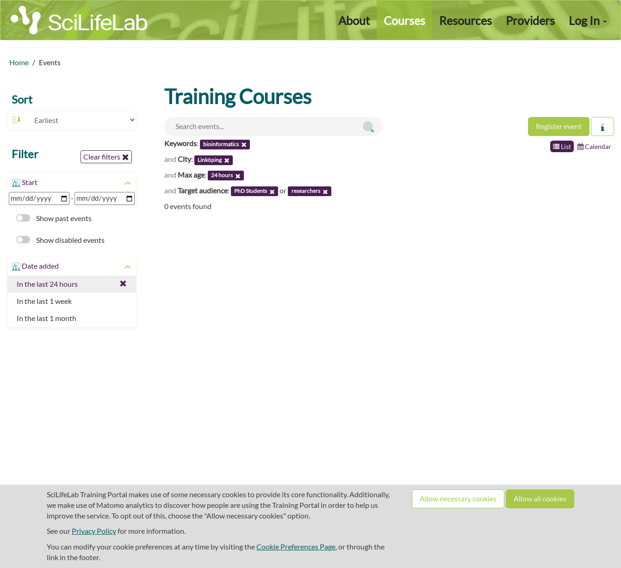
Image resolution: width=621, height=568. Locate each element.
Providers (530, 20)
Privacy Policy (94, 530)
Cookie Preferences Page (295, 546)
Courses (404, 20)
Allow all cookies (540, 498)
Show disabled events (60, 239)
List (562, 146)
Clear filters (106, 156)
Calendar (594, 146)
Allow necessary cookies (458, 498)
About (354, 20)
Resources (465, 20)
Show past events (54, 218)
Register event (559, 126)
